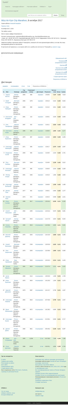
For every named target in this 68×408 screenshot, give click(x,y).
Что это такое (5, 391)
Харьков (16, 124)
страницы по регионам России (9, 371)
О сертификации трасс (41, 368)
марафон (5, 86)
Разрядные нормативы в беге (43, 380)
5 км (28, 86)
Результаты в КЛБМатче (60, 79)
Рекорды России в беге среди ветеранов (46, 373)
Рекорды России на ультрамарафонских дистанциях (50, 375)
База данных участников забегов (44, 364)
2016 (62, 366)
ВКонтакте (18, 370)
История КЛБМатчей (7, 394)
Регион (16, 107)
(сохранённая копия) (61, 62)
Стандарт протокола (41, 382)
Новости (7, 6)
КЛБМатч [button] (43, 6)
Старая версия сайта (7, 368)
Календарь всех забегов (42, 359)
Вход (62, 15)
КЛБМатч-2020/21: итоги (8, 393)
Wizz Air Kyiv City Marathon (14, 20)
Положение (63, 61)
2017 (58, 366)
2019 (52, 366)
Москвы (52, 361)
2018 (55, 366)
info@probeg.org (39, 391)
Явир (15, 260)
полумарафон (15, 86)
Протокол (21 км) (61, 72)
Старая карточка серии (60, 76)
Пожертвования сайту (7, 366)
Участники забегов (32, 6)
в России (61, 377)
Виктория (16, 101)
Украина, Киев (5, 26)
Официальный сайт (61, 58)
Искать (56, 15)
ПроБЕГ (5, 2)
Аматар (16, 94)
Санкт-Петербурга (61, 361)
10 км (23, 86)
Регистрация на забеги (7, 363)
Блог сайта (4, 364)
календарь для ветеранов (57, 359)
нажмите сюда (56, 47)
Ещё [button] (50, 6)
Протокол (63, 65)
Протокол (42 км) (61, 68)
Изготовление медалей (11, 11)
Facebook (24, 370)
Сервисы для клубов (7, 361)
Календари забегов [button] (18, 6)
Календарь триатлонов (41, 363)
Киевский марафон (15, 23)
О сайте (3, 359)
